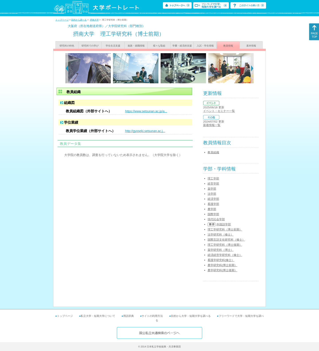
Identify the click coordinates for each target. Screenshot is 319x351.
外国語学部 (223, 224)
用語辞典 (128, 316)
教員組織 (213, 152)
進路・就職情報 (136, 45)
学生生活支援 (113, 45)
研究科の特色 (67, 45)
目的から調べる (79, 20)
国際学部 (213, 214)
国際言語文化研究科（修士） (226, 239)
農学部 (212, 209)
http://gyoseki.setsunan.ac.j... (145, 131)
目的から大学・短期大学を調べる (191, 316)
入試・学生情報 (205, 45)
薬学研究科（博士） (220, 250)
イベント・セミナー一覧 (219, 111)
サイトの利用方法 (152, 316)
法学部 (212, 193)
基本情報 (251, 45)
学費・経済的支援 (182, 45)
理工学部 (213, 178)
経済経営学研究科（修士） (225, 255)
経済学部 (213, 199)
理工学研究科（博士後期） (225, 244)
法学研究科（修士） (220, 234)
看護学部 (213, 204)
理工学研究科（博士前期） (225, 229)
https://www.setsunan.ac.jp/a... (146, 111)
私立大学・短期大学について (98, 316)
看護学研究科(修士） (221, 260)
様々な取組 (159, 45)
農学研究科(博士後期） (222, 270)
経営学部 (213, 183)
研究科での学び (90, 45)
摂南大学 (94, 20)
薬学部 (212, 188)
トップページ (62, 20)
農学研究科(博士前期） (222, 265)
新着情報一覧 (211, 125)
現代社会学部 (216, 219)
